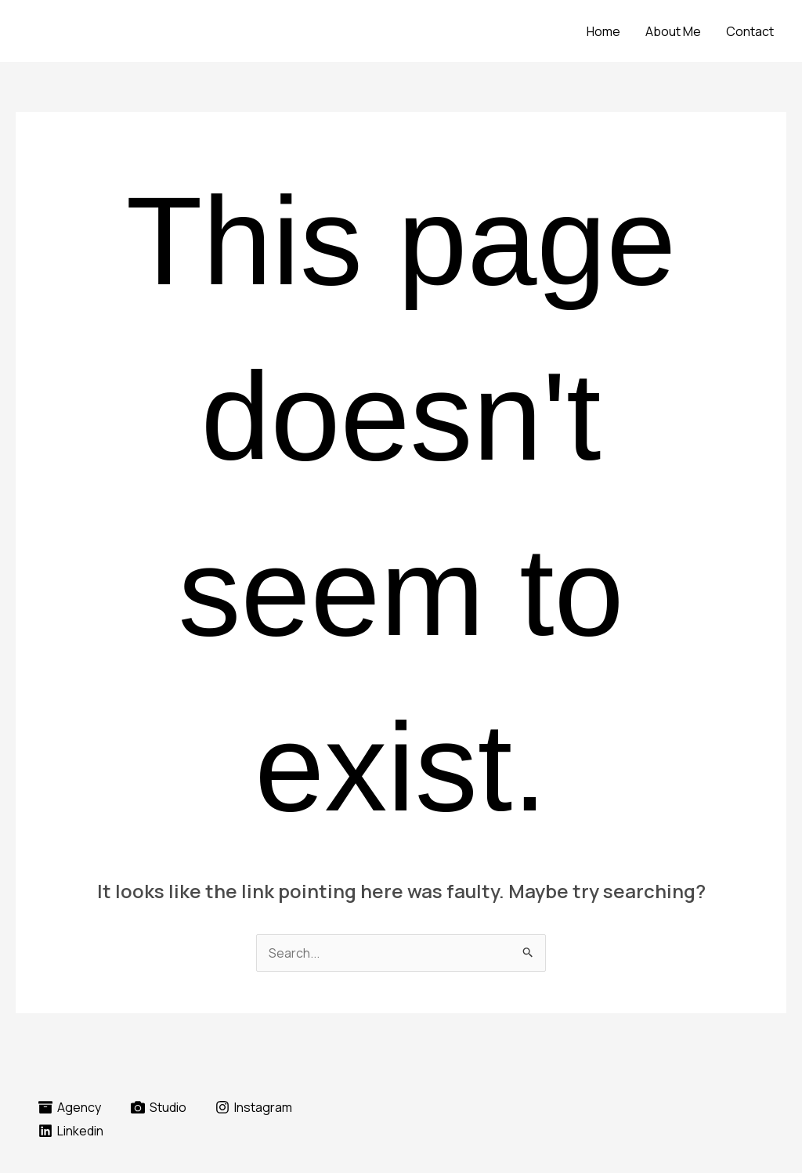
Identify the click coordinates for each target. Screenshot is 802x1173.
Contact (750, 31)
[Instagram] (254, 1107)
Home (603, 31)
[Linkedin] (71, 1131)
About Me (673, 31)
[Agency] (70, 1107)
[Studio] (158, 1107)
